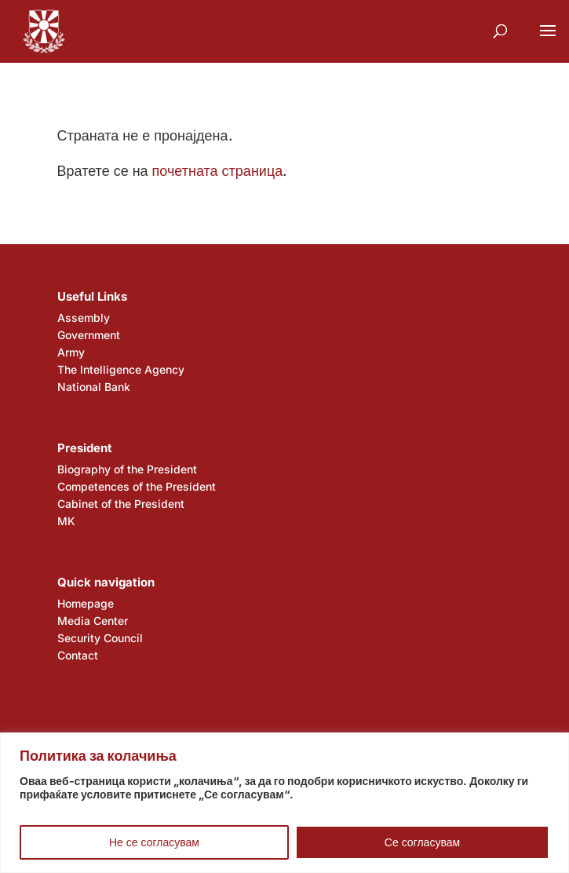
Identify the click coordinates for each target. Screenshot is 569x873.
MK (66, 521)
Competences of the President (136, 486)
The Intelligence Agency (120, 369)
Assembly (83, 317)
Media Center (92, 620)
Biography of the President (127, 469)
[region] (284, 802)
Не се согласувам (154, 842)
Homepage (85, 603)
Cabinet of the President (120, 503)
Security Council (100, 638)
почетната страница (217, 171)
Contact (77, 655)
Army (71, 352)
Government (88, 335)
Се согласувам (422, 842)
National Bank (93, 386)
